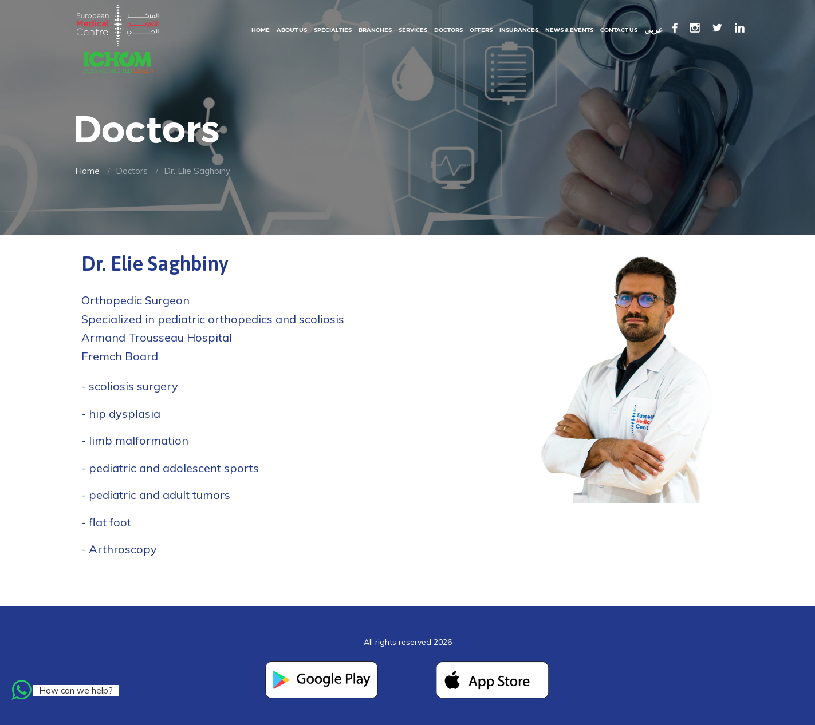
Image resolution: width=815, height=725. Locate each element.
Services (413, 30)
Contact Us (618, 30)
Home (260, 30)
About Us (292, 30)
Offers (481, 30)
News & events (569, 30)
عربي (653, 30)
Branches (375, 30)
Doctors (448, 30)
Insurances (518, 30)
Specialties (333, 30)
